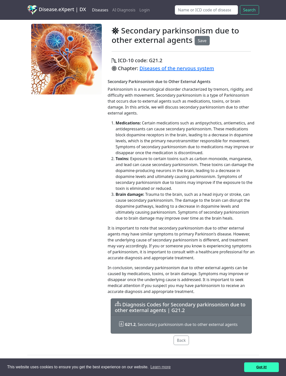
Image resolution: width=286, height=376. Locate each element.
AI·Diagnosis (123, 10)
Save (202, 40)
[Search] (206, 10)
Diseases (100, 10)
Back (181, 340)
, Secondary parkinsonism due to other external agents (178, 324)
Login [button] (144, 10)
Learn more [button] (160, 367)
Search (249, 10)
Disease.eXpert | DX (56, 10)
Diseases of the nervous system (176, 68)
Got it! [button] (261, 367)
